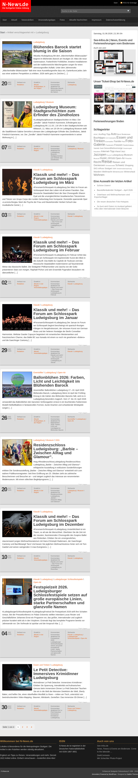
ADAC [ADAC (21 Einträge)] (96, 134)
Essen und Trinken (41, 665)
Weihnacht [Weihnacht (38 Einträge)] (107, 171)
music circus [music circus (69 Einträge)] (107, 158)
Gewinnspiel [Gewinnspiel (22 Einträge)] (127, 148)
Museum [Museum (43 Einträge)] (128, 155)
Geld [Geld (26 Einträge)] (101, 148)
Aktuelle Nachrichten (78, 20)
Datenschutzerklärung (115, 20)
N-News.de (15, 6)
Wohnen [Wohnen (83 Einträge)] (99, 174)
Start (115, 3)
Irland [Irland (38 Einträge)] (118, 151)
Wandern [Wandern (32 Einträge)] (97, 172)
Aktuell (14, 20)
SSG (57, 440)
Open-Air (62, 372)
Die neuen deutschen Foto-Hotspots (112, 202)
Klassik (36, 170)
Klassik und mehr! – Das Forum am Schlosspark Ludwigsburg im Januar (56, 314)
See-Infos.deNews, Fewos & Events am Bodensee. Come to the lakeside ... (116, 749)
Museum (50, 102)
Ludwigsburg (39, 42)
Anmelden (95, 774)
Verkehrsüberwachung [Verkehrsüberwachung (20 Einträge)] (124, 168)
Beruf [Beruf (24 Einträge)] (119, 134)
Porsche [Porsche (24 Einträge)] (128, 158)
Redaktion (20, 84)
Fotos (62, 20)
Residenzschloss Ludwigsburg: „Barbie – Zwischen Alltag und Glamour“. (55, 451)
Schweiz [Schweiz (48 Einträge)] (119, 165)
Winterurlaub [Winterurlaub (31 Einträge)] (129, 172)
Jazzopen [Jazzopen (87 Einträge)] (100, 154)
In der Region (39, 87)
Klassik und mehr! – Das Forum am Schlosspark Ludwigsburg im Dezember (58, 520)
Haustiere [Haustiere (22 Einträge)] (97, 151)
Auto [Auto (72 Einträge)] (114, 133)
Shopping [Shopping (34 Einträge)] (129, 165)
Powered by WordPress (108, 774)
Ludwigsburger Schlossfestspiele (68, 579)
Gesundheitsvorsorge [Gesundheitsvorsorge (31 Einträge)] (113, 148)
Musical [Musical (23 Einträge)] (96, 158)
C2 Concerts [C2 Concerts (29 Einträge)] (110, 138)
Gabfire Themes (132, 774)
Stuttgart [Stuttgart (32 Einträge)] (108, 168)
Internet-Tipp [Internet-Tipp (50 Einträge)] (108, 151)
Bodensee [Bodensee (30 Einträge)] (126, 134)
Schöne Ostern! (104, 185)
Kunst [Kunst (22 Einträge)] (109, 155)
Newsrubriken (28, 20)
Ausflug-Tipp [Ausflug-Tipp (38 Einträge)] (104, 134)
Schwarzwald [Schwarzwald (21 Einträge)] (110, 165)
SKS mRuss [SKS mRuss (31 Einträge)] (99, 168)
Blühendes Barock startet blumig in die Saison (57, 49)
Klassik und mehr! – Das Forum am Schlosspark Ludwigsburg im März (56, 178)
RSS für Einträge (130, 3)
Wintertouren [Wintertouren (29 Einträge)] (118, 172)
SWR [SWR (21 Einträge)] (114, 168)
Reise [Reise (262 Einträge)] (107, 161)
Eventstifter (38, 372)
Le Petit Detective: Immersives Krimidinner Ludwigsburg (55, 674)
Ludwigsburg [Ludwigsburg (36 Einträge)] (117, 155)
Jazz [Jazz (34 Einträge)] (123, 151)
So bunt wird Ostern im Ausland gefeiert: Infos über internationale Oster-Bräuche (113, 207)
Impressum (96, 20)
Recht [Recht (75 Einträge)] (97, 162)
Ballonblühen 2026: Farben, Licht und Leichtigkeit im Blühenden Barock (59, 381)
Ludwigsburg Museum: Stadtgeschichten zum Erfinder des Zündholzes (56, 111)
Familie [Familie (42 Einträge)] (117, 141)
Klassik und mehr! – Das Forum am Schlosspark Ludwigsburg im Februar (56, 246)
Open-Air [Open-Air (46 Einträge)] (120, 158)
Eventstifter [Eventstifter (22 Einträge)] (109, 141)
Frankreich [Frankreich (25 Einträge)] (110, 145)
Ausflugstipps (38, 86)
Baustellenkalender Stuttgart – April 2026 (115, 190)
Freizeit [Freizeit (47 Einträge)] (118, 145)
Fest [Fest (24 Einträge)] (123, 142)
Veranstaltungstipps (46, 20)
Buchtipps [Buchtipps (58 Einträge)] (99, 137)
